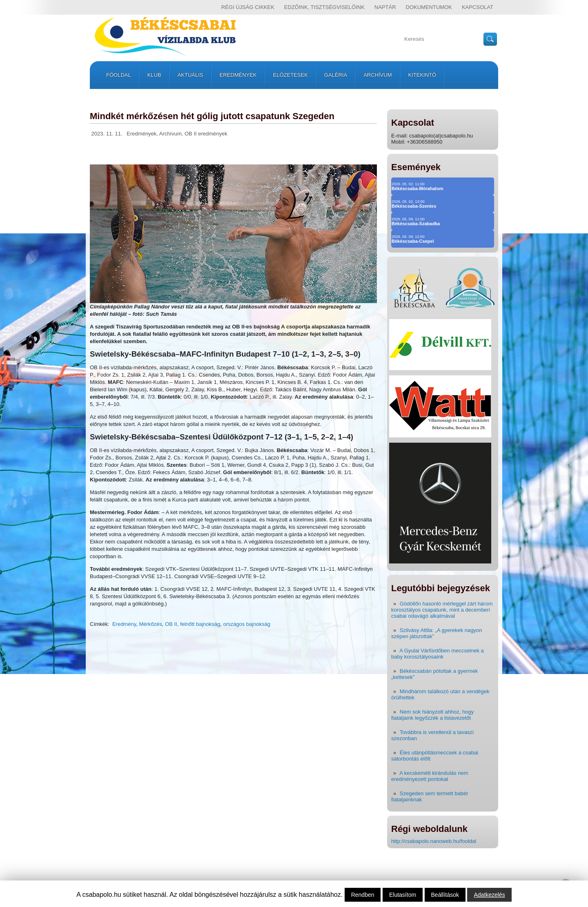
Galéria (335, 75)
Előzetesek (290, 75)
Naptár (385, 7)
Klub (154, 75)
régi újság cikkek (247, 7)
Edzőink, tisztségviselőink (324, 7)
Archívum (377, 75)
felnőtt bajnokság (200, 624)
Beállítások (445, 894)
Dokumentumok (429, 7)
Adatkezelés (489, 894)
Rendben (362, 894)
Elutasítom (402, 894)
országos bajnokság (246, 624)
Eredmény (124, 624)
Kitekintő (422, 75)
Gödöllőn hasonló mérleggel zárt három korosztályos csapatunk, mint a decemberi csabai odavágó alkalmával (442, 610)
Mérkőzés (150, 624)
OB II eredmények (206, 134)
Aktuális (190, 75)
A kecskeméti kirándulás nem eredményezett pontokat (429, 776)
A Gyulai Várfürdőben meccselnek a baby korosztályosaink (437, 654)
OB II (171, 624)
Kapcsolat (477, 7)
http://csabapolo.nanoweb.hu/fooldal (433, 841)
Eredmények (238, 75)
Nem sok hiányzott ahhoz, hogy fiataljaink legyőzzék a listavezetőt (432, 715)
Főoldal (118, 75)
